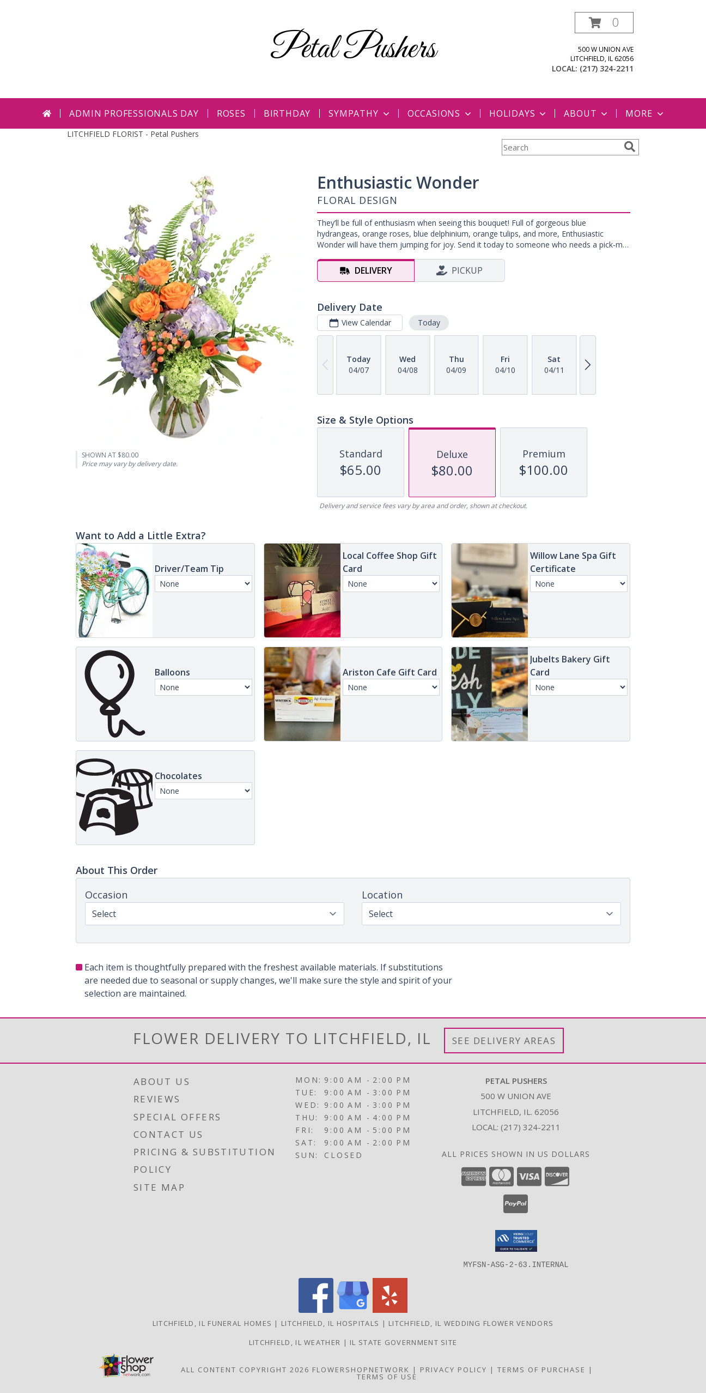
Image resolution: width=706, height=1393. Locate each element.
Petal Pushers (353, 49)
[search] (629, 147)
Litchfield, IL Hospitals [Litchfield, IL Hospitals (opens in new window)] (330, 1323)
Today (429, 322)
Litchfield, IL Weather (295, 1342)
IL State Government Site (403, 1342)
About (587, 113)
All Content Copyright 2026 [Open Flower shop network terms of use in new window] (245, 1369)
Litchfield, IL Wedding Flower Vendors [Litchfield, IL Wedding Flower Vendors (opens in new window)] (470, 1323)
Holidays (518, 113)
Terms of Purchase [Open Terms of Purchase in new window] (541, 1369)
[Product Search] (560, 147)
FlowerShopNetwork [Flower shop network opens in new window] (361, 1369)
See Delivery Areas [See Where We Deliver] (504, 1040)
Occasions (440, 113)
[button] (604, 22)
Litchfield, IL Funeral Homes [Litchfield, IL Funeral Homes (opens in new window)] (212, 1323)
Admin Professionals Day (133, 113)
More (645, 113)
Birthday (287, 113)
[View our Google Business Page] (353, 1309)
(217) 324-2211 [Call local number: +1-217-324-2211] (607, 68)
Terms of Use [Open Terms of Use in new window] (387, 1376)
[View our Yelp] (390, 1309)
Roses (231, 113)
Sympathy (359, 113)
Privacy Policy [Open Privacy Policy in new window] (453, 1369)
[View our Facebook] (316, 1309)
